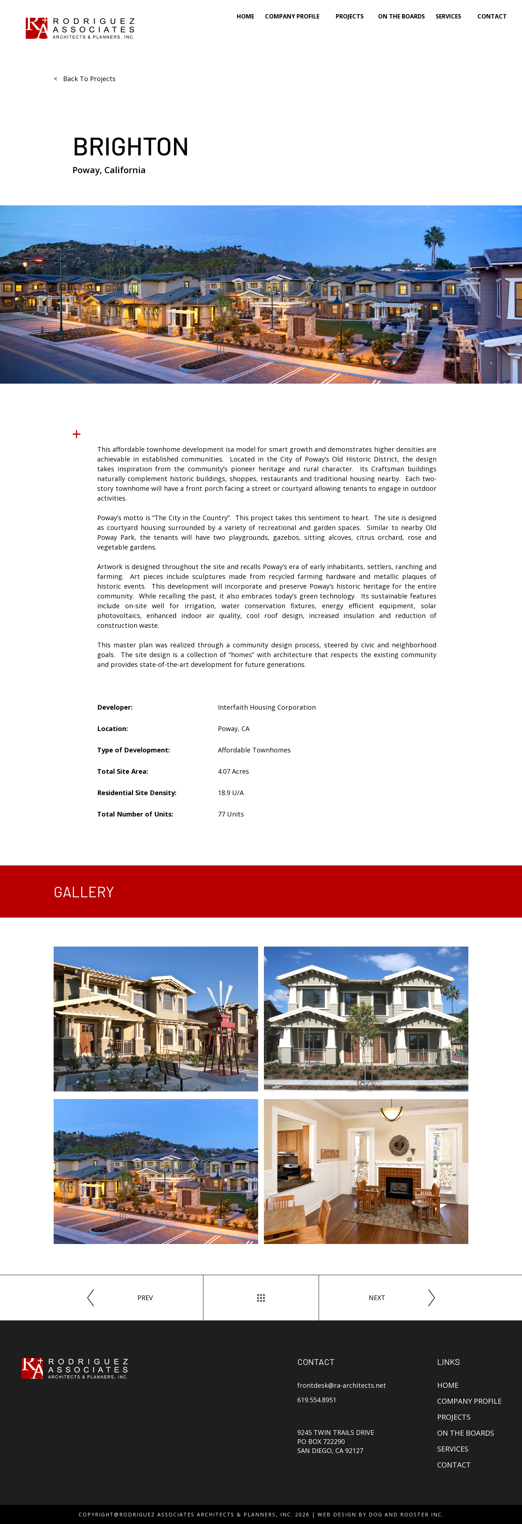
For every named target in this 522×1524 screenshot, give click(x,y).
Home (245, 16)
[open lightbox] (156, 1019)
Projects (350, 16)
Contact (492, 16)
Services (452, 1449)
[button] (294, 21)
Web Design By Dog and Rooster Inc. (381, 1514)
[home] (80, 28)
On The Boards (401, 16)
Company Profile (469, 1401)
